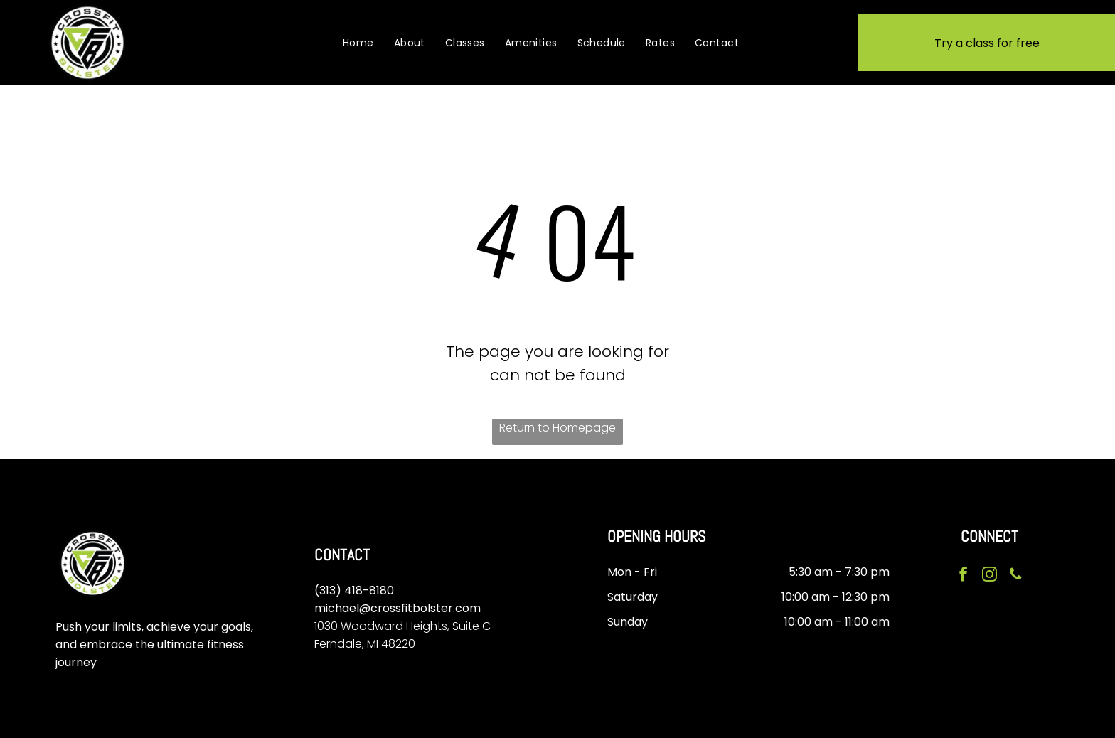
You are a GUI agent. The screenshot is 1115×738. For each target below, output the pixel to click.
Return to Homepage (557, 427)
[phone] (1014, 575)
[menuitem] (358, 42)
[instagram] (989, 575)
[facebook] (964, 575)
